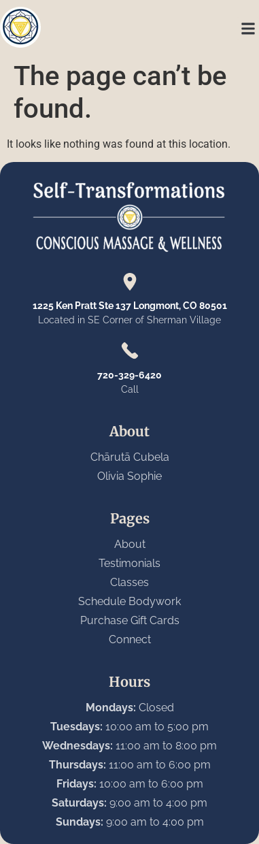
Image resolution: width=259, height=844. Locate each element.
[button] (248, 28)
